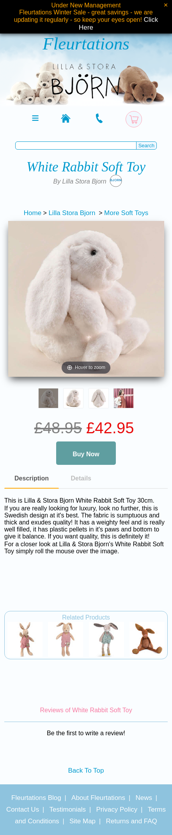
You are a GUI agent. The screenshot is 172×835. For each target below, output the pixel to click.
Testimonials (68, 809)
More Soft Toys (126, 213)
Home (32, 213)
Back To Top (86, 770)
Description (31, 478)
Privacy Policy (116, 809)
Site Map (82, 821)
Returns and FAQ (131, 821)
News (143, 797)
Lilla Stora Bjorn (71, 213)
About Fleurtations (98, 797)
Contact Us (22, 809)
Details (81, 478)
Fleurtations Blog (36, 797)
